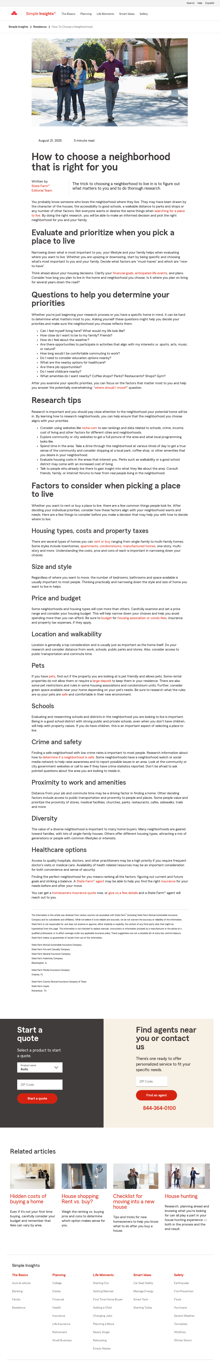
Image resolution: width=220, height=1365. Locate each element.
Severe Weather (184, 1315)
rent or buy (102, 541)
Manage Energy (143, 1291)
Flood (177, 1299)
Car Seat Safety (143, 1283)
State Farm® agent (90, 881)
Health (56, 1307)
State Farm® (42, 188)
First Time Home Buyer (108, 1299)
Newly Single (101, 1332)
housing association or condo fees (142, 618)
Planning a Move (103, 1324)
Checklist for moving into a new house (133, 1202)
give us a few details (123, 893)
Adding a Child (102, 1307)
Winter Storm (183, 1340)
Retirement (59, 1332)
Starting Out (101, 1283)
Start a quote (37, 1098)
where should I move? (111, 387)
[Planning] (86, 14)
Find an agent (156, 1095)
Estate (56, 1291)
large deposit (102, 681)
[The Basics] (68, 14)
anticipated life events (151, 273)
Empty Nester (102, 1348)
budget (106, 618)
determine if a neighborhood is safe (68, 757)
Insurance (58, 1315)
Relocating (100, 1340)
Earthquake (181, 1283)
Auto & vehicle (21, 1283)
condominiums (110, 546)
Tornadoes (180, 1324)
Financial (58, 1299)
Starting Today (142, 1307)
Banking (17, 1291)
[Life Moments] (105, 14)
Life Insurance (61, 1324)
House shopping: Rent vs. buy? (80, 1199)
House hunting (181, 1196)
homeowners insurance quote (74, 893)
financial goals (123, 273)
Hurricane (180, 1307)
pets (52, 676)
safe (65, 694)
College (57, 1283)
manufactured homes (139, 546)
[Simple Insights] (41, 15)
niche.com (89, 428)
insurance (168, 881)
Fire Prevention (184, 1291)
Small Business (62, 1340)
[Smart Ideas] (127, 14)
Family (16, 1299)
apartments (89, 546)
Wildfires (180, 1332)
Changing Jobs (102, 1315)
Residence (18, 1307)
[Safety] (143, 14)
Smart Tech (140, 1299)
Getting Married (103, 1291)
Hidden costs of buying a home (28, 1199)
